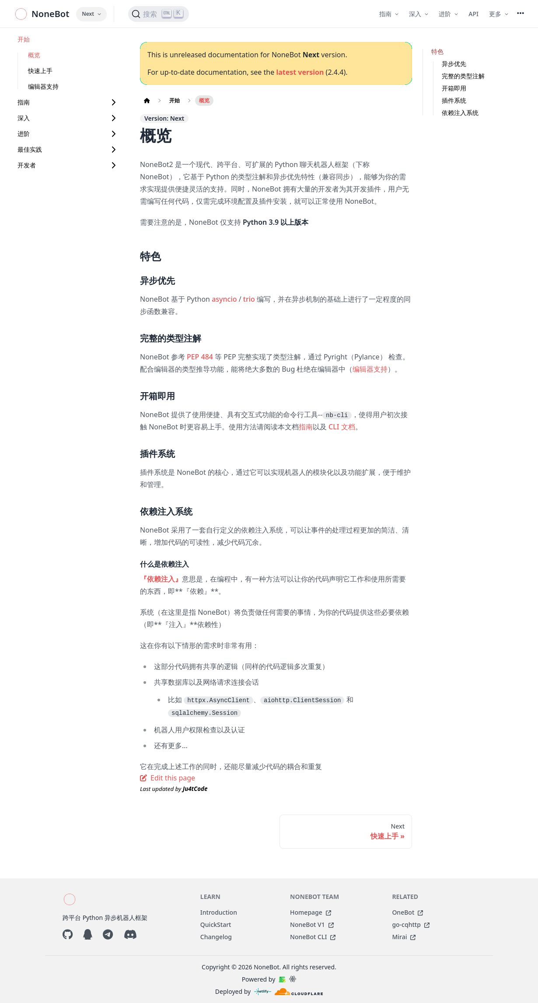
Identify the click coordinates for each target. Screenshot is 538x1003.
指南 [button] (388, 14)
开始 (23, 39)
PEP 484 (200, 357)
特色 (437, 51)
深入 (23, 118)
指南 (23, 102)
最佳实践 (29, 149)
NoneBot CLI (312, 937)
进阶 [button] (448, 14)
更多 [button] (498, 14)
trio (249, 299)
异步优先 (454, 63)
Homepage (310, 912)
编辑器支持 (43, 86)
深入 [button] (418, 14)
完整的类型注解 (463, 76)
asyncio (224, 299)
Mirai (404, 937)
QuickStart (215, 924)
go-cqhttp (410, 924)
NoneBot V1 (312, 924)
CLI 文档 (341, 427)
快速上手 (40, 70)
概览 (34, 55)
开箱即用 (454, 88)
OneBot (407, 912)
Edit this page (167, 778)
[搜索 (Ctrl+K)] (158, 14)
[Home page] (147, 100)
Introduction (218, 912)
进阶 (23, 133)
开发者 (26, 165)
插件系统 (454, 100)
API (473, 14)
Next (91, 13)
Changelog (216, 937)
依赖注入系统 (460, 112)
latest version (300, 72)
